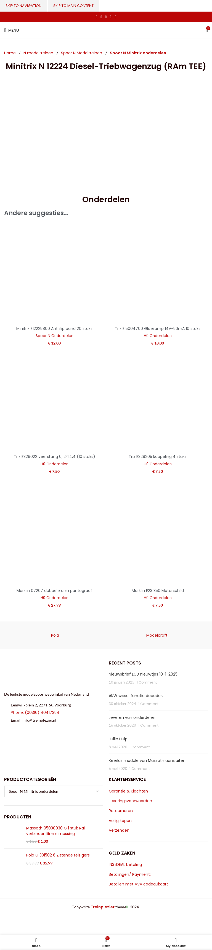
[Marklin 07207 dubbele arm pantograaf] (54, 535)
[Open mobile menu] (11, 30)
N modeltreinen (38, 53)
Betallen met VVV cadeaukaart (138, 884)
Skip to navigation (23, 5)
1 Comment (147, 682)
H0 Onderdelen (158, 335)
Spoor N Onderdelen (54, 335)
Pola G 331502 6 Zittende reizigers (58, 855)
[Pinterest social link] (106, 17)
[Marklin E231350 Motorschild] (157, 535)
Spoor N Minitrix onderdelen (138, 53)
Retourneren (121, 810)
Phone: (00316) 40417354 (35, 712)
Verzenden (119, 830)
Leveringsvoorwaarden (130, 801)
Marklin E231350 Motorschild (158, 590)
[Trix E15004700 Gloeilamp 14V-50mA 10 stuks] (157, 273)
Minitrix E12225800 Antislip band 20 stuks (54, 328)
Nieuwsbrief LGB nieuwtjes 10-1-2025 (143, 674)
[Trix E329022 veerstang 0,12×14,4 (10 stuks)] (54, 401)
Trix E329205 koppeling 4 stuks (158, 456)
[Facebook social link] (96, 17)
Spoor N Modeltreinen (82, 53)
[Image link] (49, 673)
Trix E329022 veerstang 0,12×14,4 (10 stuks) (54, 456)
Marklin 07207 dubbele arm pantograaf (54, 590)
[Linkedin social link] (110, 17)
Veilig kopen (120, 820)
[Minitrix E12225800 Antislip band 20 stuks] (54, 273)
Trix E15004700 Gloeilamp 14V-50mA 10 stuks (157, 328)
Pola (55, 635)
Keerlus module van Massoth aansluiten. (147, 760)
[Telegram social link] (115, 17)
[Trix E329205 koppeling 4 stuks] (157, 401)
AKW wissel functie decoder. (136, 695)
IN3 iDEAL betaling (125, 864)
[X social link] (101, 17)
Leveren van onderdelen (132, 717)
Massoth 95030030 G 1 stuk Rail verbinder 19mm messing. (56, 831)
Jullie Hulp (118, 739)
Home (10, 53)
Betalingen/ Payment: (130, 874)
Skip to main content (73, 5)
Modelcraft (157, 635)
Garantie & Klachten (128, 791)
